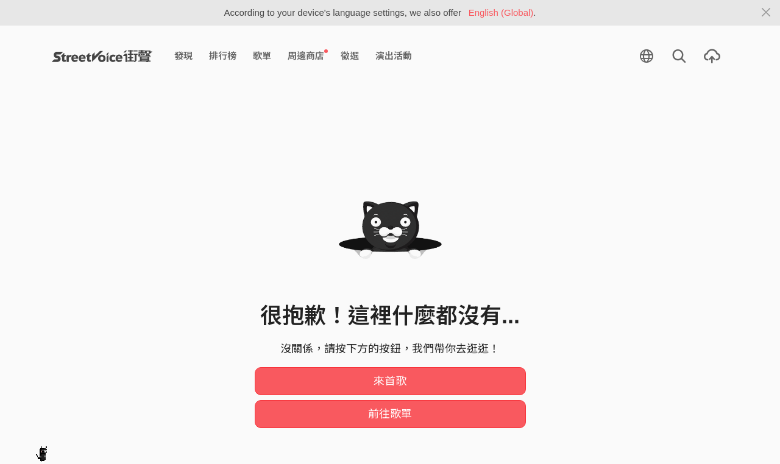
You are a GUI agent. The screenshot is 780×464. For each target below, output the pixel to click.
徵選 (350, 56)
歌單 (262, 56)
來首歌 (390, 381)
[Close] (766, 12)
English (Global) (501, 12)
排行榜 (222, 56)
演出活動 (393, 56)
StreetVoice (102, 56)
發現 (183, 56)
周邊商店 (308, 55)
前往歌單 (390, 414)
